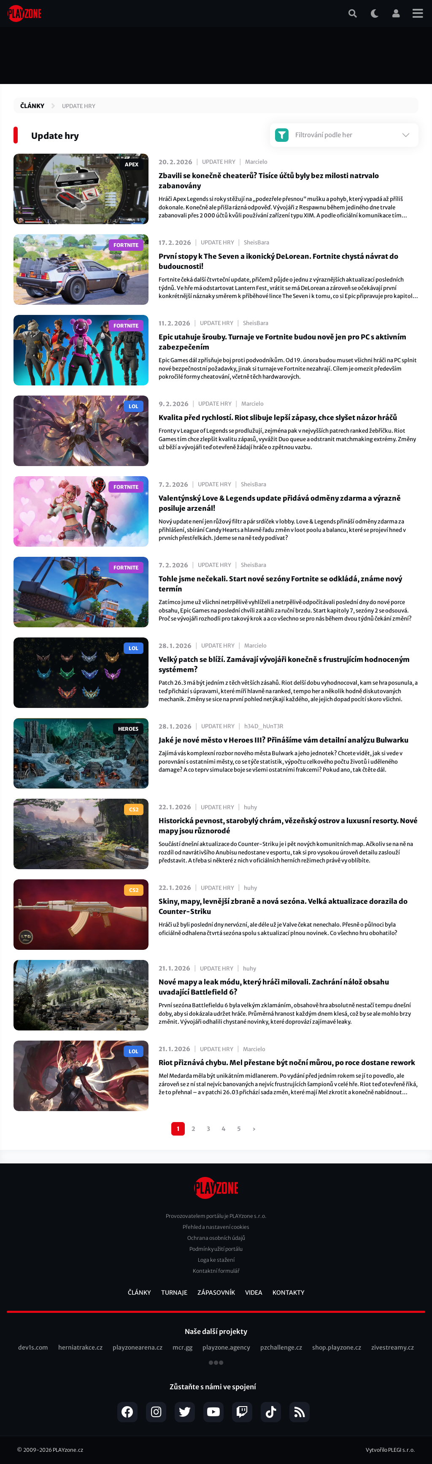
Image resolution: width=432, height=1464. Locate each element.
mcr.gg (182, 1347)
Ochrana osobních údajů (216, 1238)
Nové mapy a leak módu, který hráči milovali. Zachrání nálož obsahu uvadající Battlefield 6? (274, 987)
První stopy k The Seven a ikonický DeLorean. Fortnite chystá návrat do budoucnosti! (278, 261)
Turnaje (174, 1292)
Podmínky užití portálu (216, 1249)
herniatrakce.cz (80, 1347)
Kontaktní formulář (216, 1271)
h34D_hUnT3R (264, 726)
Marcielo (256, 161)
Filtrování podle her (313, 135)
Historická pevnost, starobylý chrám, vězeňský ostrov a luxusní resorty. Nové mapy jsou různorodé (288, 825)
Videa (253, 1292)
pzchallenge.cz (281, 1347)
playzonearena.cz (137, 1347)
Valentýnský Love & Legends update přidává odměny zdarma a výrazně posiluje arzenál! (280, 503)
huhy (250, 807)
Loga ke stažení (216, 1260)
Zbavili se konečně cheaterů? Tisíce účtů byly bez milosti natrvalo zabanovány (269, 180)
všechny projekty (216, 1364)
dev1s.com (33, 1347)
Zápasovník (216, 1292)
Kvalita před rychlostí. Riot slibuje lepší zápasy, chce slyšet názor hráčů (278, 417)
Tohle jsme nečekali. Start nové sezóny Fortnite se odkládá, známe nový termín (280, 584)
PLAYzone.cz (68, 1450)
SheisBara (256, 242)
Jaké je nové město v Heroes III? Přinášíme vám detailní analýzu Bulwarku (283, 740)
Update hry (78, 106)
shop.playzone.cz (336, 1347)
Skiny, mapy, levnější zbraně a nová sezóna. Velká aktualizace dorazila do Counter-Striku (283, 906)
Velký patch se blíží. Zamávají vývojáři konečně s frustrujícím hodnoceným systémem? (284, 664)
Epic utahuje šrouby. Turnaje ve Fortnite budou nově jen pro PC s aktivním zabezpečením (282, 342)
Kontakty (289, 1292)
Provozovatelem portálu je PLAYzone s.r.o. (216, 1216)
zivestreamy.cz (392, 1347)
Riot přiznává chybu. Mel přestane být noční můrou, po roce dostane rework (287, 1062)
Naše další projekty (216, 1331)
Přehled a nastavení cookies (216, 1227)
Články (32, 106)
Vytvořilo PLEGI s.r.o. (390, 1450)
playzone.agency (226, 1347)
